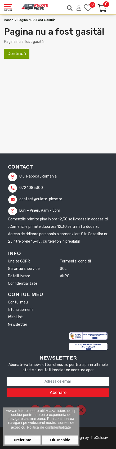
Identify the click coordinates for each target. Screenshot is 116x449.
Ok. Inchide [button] (60, 440)
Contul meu (18, 302)
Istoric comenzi (21, 309)
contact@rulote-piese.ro (35, 199)
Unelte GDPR (19, 261)
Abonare (58, 392)
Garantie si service (24, 268)
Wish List (15, 317)
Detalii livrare (19, 276)
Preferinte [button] (22, 440)
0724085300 (25, 187)
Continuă (16, 53)
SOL (63, 268)
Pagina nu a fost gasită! (36, 20)
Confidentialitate (22, 283)
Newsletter (17, 324)
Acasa (9, 20)
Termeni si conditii (75, 261)
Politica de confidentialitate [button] (49, 427)
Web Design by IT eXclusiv (86, 438)
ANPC (64, 276)
